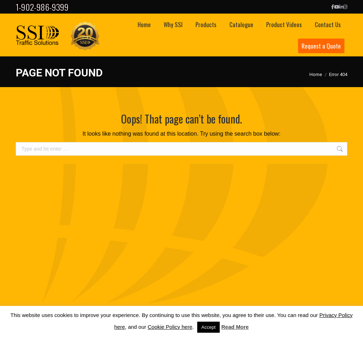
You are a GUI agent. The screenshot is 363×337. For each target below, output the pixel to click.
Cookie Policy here (170, 327)
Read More (235, 327)
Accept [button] (209, 327)
